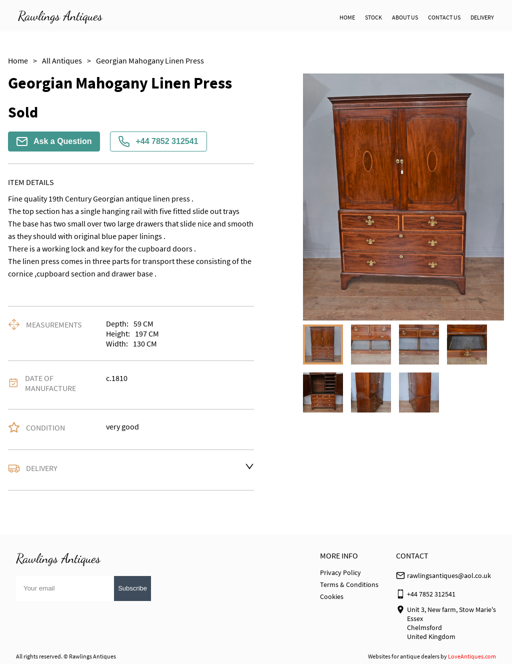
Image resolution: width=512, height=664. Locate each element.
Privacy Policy (340, 572)
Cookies (332, 596)
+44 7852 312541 (158, 141)
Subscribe (132, 588)
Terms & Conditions (349, 584)
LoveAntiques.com (472, 656)
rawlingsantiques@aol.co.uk (449, 575)
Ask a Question (54, 141)
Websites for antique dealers (404, 656)
